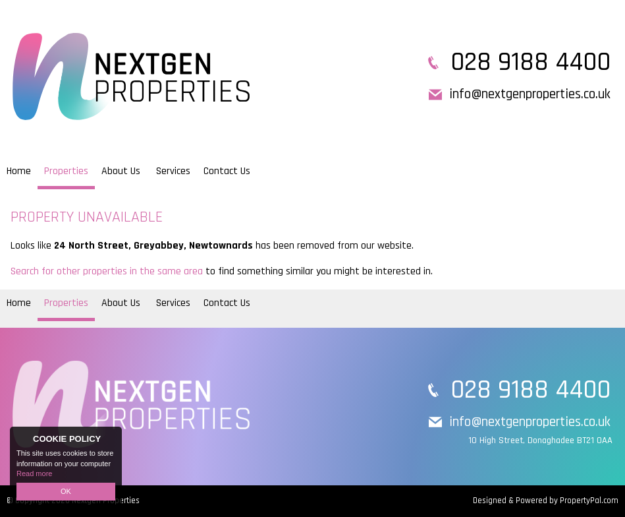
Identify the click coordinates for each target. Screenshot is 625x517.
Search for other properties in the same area (107, 271)
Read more (34, 473)
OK (66, 491)
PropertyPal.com (589, 500)
